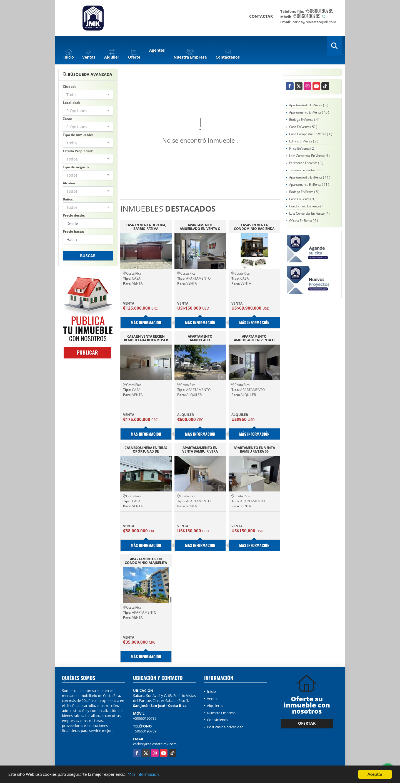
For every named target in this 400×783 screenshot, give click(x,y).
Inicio (211, 691)
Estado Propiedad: (78, 151)
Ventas (212, 698)
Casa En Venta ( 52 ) (303, 126)
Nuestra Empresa (221, 712)
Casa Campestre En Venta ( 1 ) (310, 134)
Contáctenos (217, 719)
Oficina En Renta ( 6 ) (303, 220)
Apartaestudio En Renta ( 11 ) (309, 177)
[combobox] (88, 94)
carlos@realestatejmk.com (155, 743)
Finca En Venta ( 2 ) (302, 148)
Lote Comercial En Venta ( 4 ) (309, 155)
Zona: (67, 118)
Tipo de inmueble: (78, 134)
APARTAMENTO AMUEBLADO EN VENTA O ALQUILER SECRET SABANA (200, 226)
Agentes (157, 50)
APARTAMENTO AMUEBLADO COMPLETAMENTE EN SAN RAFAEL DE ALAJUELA (200, 338)
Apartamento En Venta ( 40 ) (309, 112)
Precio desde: (74, 215)
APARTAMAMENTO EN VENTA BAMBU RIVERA (200, 449)
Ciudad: (69, 86)
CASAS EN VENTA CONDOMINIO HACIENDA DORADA (254, 226)
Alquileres (215, 705)
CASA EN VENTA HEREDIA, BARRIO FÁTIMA (146, 226)
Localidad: (71, 102)
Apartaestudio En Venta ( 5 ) (308, 105)
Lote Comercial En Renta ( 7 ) (309, 213)
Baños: (68, 199)
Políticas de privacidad (225, 726)
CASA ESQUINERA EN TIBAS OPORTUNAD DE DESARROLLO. (145, 449)
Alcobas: (69, 183)
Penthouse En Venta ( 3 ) (306, 162)
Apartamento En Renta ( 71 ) (309, 184)
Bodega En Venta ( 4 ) (304, 119)
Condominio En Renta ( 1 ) (307, 206)
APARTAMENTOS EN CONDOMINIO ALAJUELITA (146, 560)
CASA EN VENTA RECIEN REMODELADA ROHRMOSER (146, 338)
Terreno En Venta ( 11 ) (305, 170)
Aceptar (375, 774)
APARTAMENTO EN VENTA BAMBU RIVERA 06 (254, 449)
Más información (148, 774)
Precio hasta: (73, 231)
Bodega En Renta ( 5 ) (304, 191)
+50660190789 (319, 10)
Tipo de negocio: (76, 167)
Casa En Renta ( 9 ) (302, 199)
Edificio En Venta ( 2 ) (303, 141)
